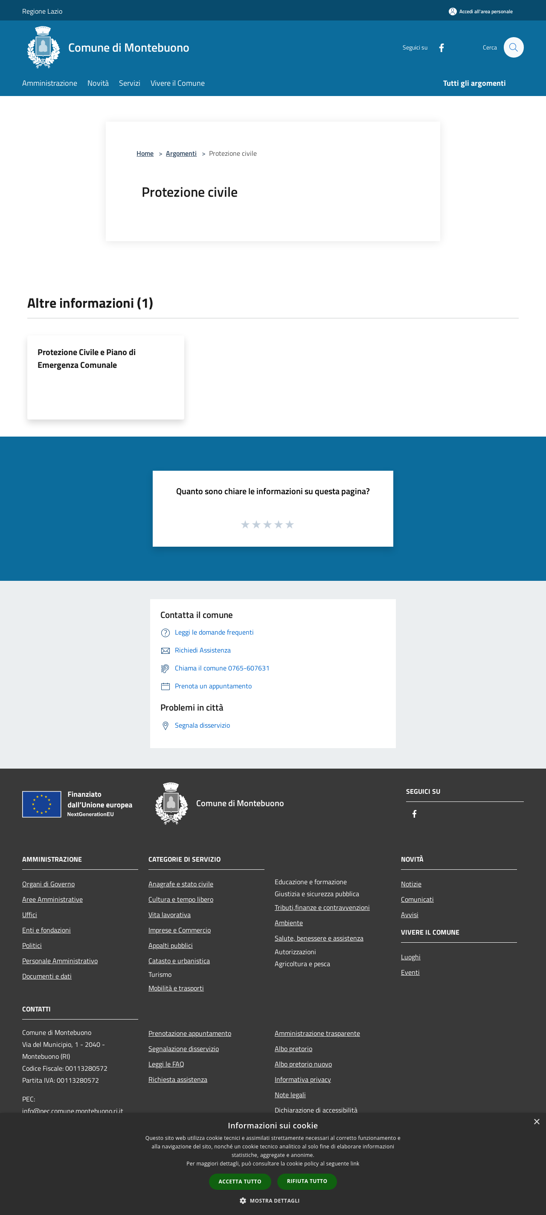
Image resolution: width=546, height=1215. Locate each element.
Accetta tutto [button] (240, 1181)
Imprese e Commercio (179, 930)
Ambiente (289, 923)
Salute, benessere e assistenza (319, 938)
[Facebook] (437, 47)
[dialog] (273, 1164)
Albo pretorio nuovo (303, 1064)
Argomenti (181, 153)
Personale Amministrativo (60, 961)
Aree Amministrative (52, 899)
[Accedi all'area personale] (481, 11)
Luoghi (411, 957)
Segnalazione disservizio (183, 1048)
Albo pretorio (293, 1048)
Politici (32, 945)
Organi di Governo (48, 884)
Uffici (29, 914)
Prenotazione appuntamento (189, 1033)
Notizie (411, 884)
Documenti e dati (47, 976)
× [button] (536, 1122)
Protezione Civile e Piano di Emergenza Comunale (87, 358)
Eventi (410, 972)
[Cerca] (513, 47)
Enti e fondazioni (46, 930)
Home (145, 153)
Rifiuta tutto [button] (307, 1181)
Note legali (290, 1095)
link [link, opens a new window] (355, 1163)
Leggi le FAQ (166, 1064)
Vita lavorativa (169, 914)
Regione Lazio (42, 11)
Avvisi (409, 914)
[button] (273, 1200)
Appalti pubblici (170, 945)
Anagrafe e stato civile (180, 884)
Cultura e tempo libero (180, 899)
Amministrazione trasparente (317, 1033)
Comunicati (417, 899)
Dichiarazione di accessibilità (316, 1110)
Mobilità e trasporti (176, 988)
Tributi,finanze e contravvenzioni (322, 907)
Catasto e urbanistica (179, 961)
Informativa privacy (303, 1079)
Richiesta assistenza (177, 1079)
